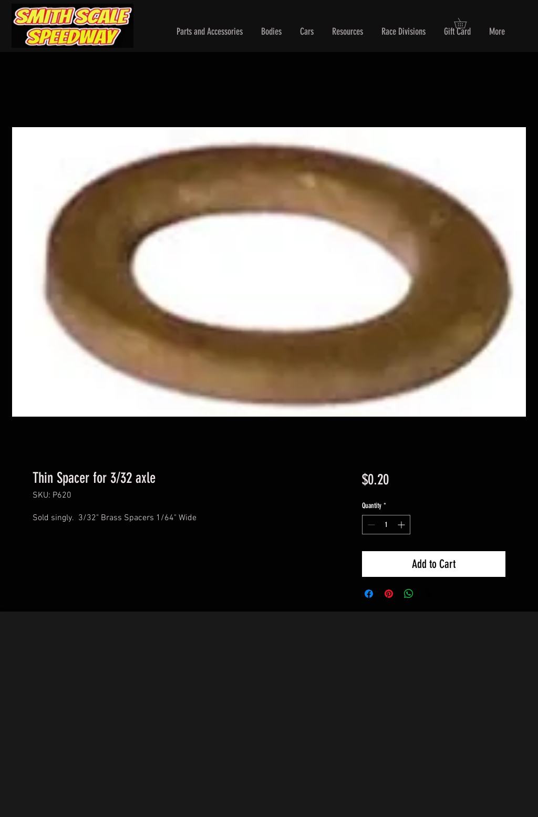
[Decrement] (370, 524)
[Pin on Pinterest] (388, 593)
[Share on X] (428, 593)
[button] (209, 32)
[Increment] (402, 524)
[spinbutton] (386, 524)
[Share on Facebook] (369, 593)
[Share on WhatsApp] (408, 593)
